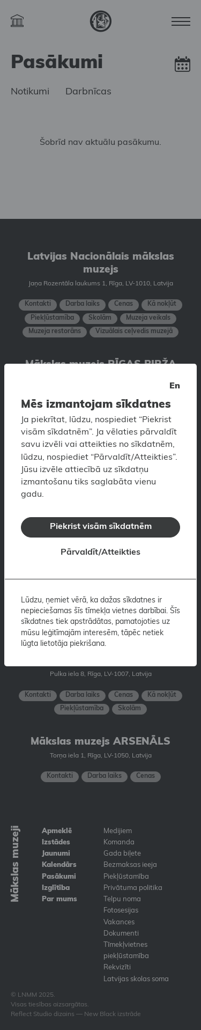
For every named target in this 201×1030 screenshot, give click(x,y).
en (174, 379)
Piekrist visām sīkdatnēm (101, 520)
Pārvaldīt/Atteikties (100, 545)
